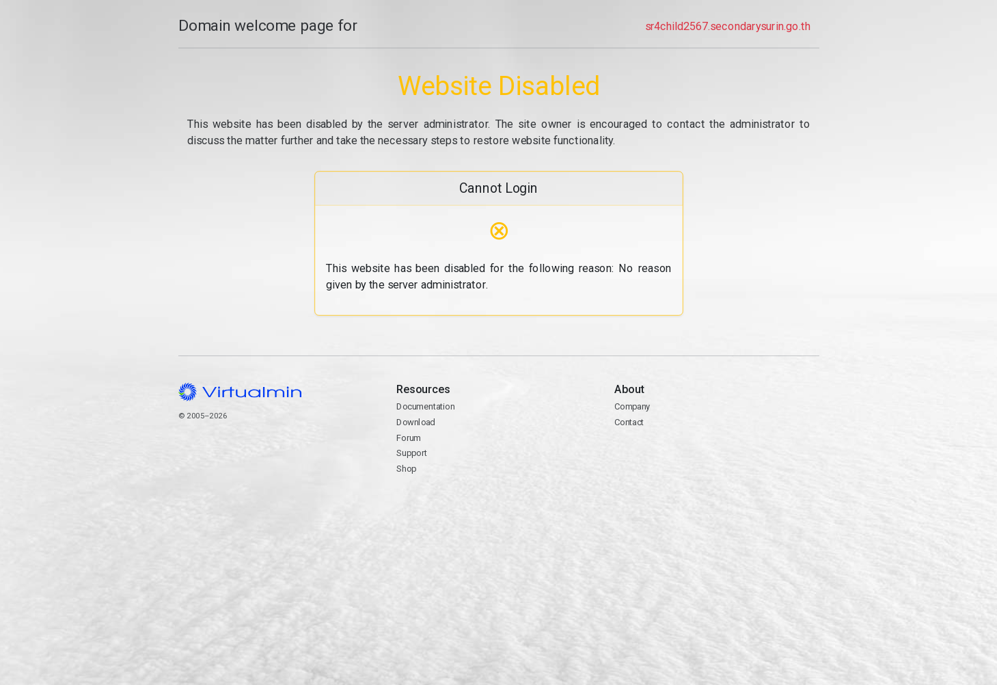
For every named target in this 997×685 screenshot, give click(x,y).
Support (411, 453)
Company (632, 406)
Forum (408, 438)
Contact (716, 461)
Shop (406, 469)
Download (415, 422)
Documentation (425, 406)
